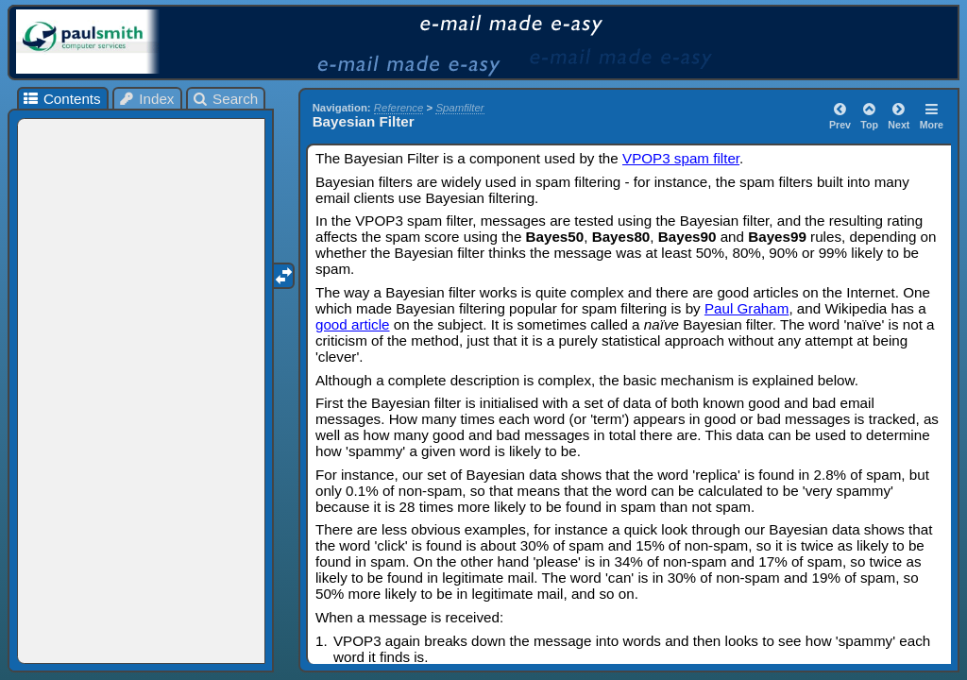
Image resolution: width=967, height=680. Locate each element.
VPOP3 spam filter (680, 158)
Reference (399, 107)
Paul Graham (746, 308)
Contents (61, 99)
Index (146, 99)
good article (352, 324)
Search (225, 99)
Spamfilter (459, 107)
